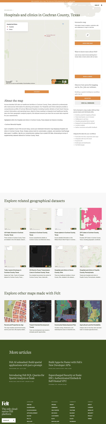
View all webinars (87, 103)
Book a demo (87, 76)
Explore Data (8, 10)
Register (88, 98)
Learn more (72, 1)
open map (37, 91)
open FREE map (88, 43)
